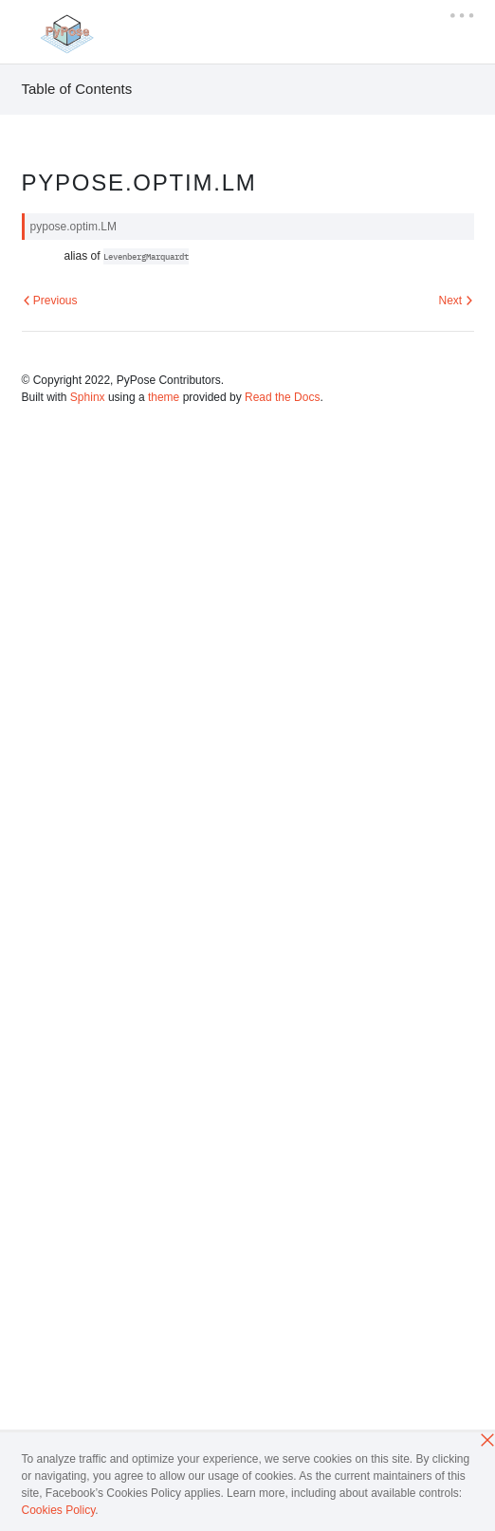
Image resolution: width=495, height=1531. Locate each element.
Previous (50, 300)
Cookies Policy (59, 1510)
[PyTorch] (66, 34)
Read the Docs (282, 397)
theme (163, 397)
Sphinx (87, 397)
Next (455, 300)
